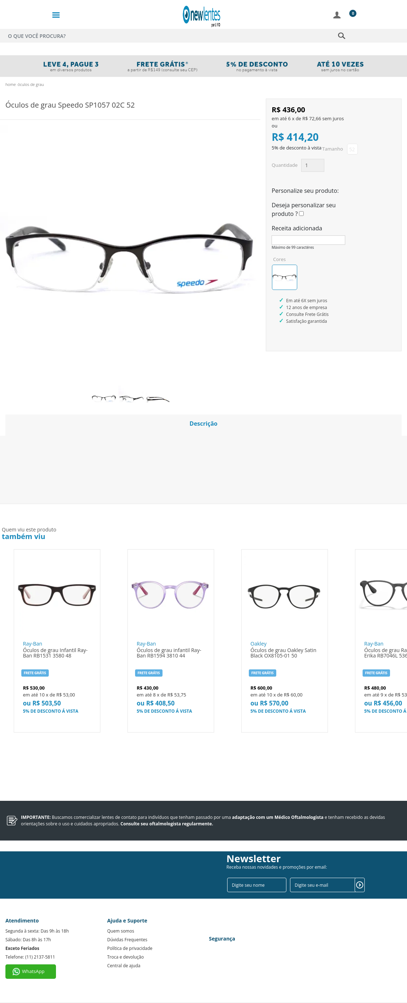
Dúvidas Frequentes (127, 940)
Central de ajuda (123, 966)
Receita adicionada (297, 228)
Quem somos (120, 931)
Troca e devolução (125, 957)
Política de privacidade (129, 948)
